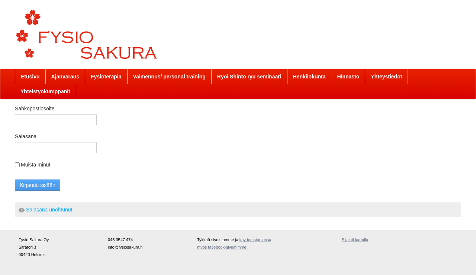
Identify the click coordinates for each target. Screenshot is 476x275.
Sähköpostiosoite (35, 108)
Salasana (25, 136)
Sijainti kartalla (355, 239)
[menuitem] (30, 76)
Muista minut (32, 165)
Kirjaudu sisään (37, 185)
